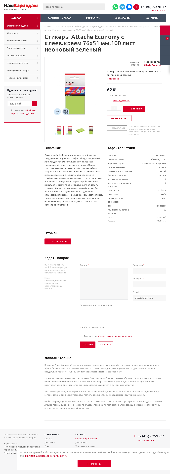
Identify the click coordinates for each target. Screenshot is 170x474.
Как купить (93, 18)
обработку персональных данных (114, 336)
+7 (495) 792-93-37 (153, 6)
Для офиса (80, 442)
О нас (47, 446)
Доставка (49, 442)
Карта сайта (10, 443)
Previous (50, 130)
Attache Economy (152, 65)
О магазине (51, 434)
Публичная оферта (13, 453)
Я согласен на (23, 112)
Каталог (16, 18)
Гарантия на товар (59, 18)
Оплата (48, 438)
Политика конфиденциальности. (46, 455)
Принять (94, 463)
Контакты (152, 18)
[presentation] (105, 314)
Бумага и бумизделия (86, 438)
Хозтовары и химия (85, 446)
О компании (122, 18)
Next (99, 130)
